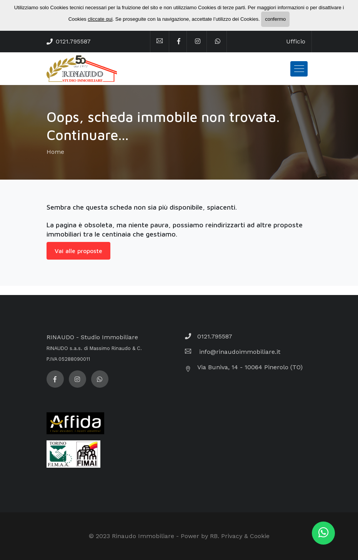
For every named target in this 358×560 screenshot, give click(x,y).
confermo (275, 19)
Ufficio (295, 41)
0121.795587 (73, 41)
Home (55, 151)
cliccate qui (100, 19)
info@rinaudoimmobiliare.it (238, 351)
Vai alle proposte (78, 250)
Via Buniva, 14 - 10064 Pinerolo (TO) (250, 367)
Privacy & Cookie (245, 536)
